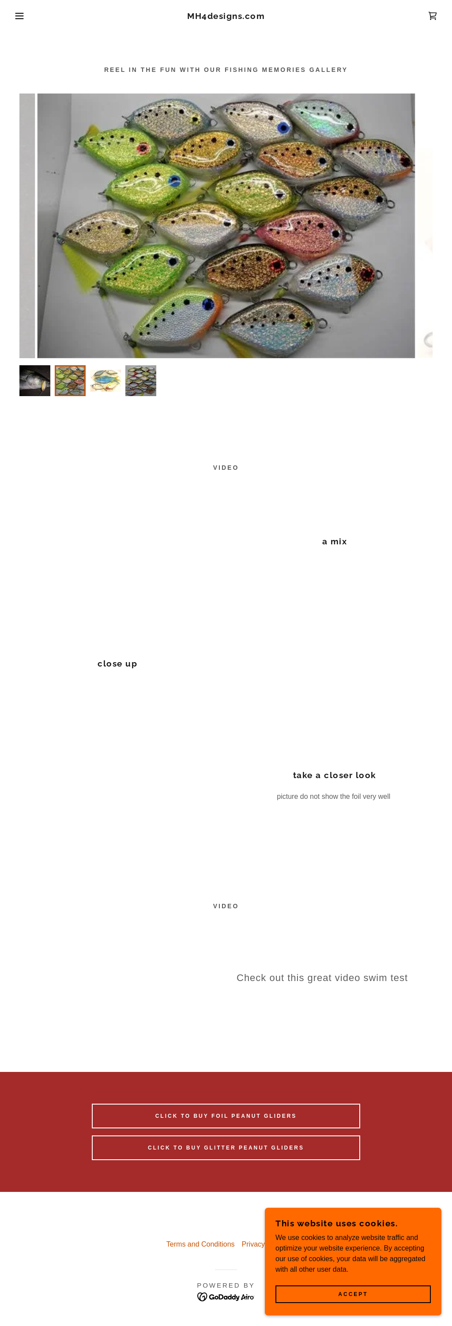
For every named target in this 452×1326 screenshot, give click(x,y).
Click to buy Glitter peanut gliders (226, 1148)
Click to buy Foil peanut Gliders (226, 1116)
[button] (22, 16)
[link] (226, 16)
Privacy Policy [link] (264, 1244)
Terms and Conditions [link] (200, 1244)
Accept (353, 1294)
